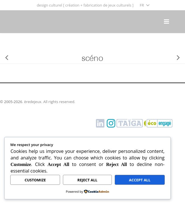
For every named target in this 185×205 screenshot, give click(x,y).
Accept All (140, 180)
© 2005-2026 (11, 101)
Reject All (87, 180)
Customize (35, 180)
